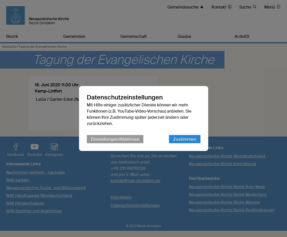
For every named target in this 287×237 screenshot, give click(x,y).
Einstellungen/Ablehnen (115, 139)
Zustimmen (184, 139)
